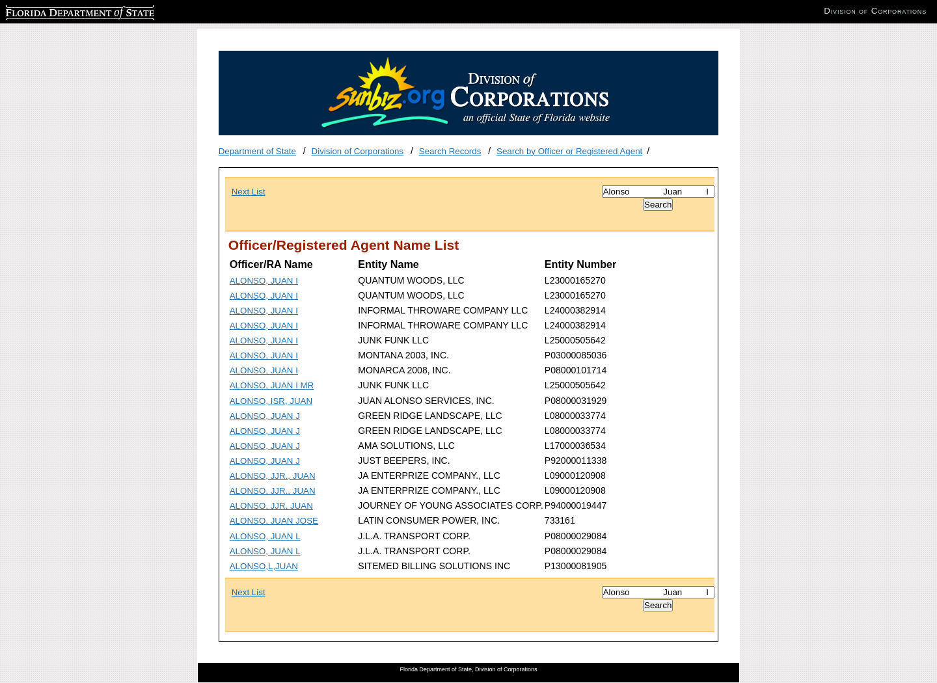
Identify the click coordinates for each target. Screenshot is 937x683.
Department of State (257, 151)
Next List (248, 191)
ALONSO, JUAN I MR (272, 385)
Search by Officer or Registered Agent (569, 151)
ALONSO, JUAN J (265, 416)
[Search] (658, 191)
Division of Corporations (358, 151)
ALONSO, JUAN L (265, 536)
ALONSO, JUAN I (264, 281)
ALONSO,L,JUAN (264, 566)
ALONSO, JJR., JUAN (273, 476)
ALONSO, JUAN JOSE (274, 521)
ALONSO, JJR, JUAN (271, 506)
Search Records (450, 151)
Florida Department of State (58, 11)
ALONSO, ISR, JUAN (271, 401)
